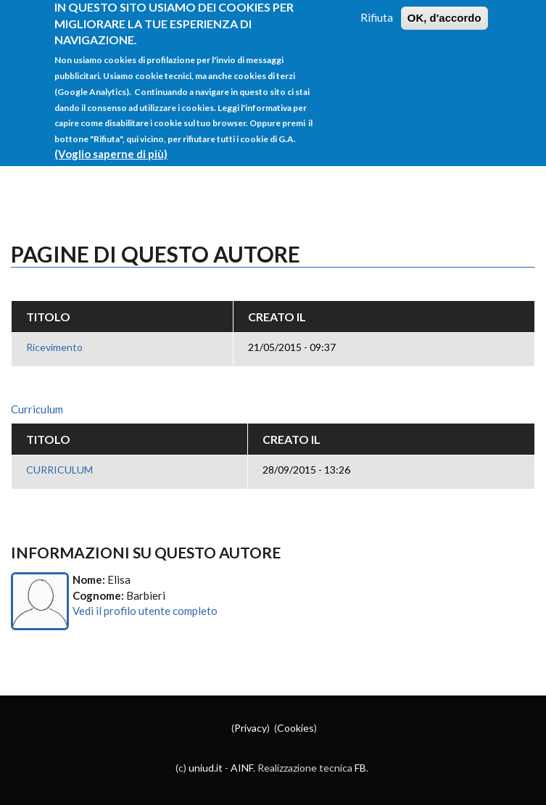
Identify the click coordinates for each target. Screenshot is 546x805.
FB (360, 767)
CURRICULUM (59, 469)
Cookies (295, 728)
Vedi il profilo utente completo (145, 610)
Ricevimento (54, 347)
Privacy (250, 728)
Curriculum (37, 409)
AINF (242, 767)
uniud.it (206, 767)
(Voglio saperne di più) (110, 142)
